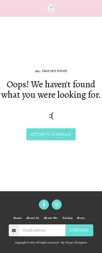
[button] (6, 7)
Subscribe (79, 230)
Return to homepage (51, 134)
